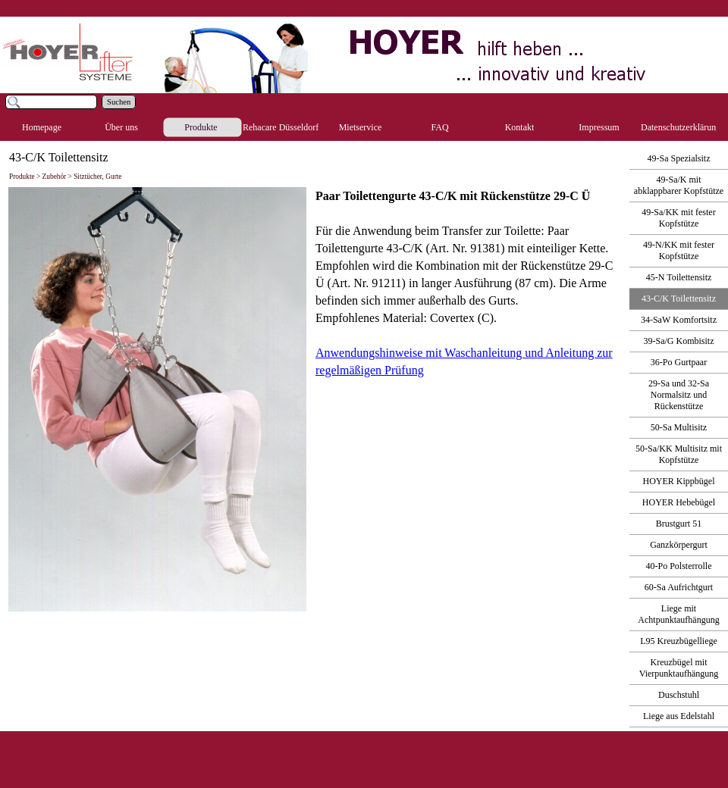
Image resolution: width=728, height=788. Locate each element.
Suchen (118, 102)
